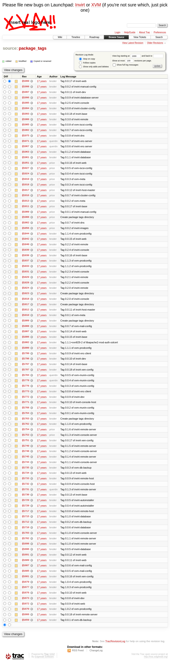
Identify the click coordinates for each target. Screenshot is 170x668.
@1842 (25, 240)
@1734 (25, 477)
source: (10, 48)
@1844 (25, 235)
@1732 (25, 488)
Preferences (160, 32)
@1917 (25, 191)
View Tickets (139, 37)
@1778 (25, 383)
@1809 (25, 323)
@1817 (25, 306)
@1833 (25, 268)
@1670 (25, 614)
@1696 (25, 554)
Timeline (75, 37)
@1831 (25, 273)
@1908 (25, 218)
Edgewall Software (44, 662)
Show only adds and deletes (94, 66)
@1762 (25, 427)
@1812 (25, 312)
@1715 (25, 521)
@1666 (25, 620)
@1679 (25, 587)
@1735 (25, 471)
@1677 (25, 592)
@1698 (25, 548)
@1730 (25, 499)
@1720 (25, 510)
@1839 (25, 251)
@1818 (25, 301)
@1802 (25, 345)
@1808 (25, 328)
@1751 (25, 444)
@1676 (25, 598)
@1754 (25, 433)
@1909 (25, 213)
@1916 (25, 196)
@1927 (25, 169)
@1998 (25, 86)
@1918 (25, 185)
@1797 (25, 367)
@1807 (25, 334)
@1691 (25, 559)
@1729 (25, 504)
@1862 (25, 224)
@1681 (25, 581)
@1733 (25, 482)
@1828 (25, 284)
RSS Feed (78, 655)
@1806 (25, 339)
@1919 (25, 180)
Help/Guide (129, 32)
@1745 (25, 460)
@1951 (25, 163)
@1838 (25, 257)
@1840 (25, 246)
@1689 (25, 565)
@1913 (25, 202)
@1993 (25, 114)
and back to (152, 56)
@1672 (25, 609)
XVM (96, 4)
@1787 (25, 372)
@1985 (25, 125)
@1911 (25, 207)
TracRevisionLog (115, 646)
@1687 (25, 570)
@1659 (25, 625)
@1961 (25, 158)
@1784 (25, 378)
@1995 (25, 103)
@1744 (25, 466)
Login (117, 32)
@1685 (25, 576)
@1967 (25, 147)
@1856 (25, 229)
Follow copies (87, 62)
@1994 (25, 108)
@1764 (25, 416)
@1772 (25, 400)
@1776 (25, 389)
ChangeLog (95, 655)
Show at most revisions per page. (132, 61)
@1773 (25, 394)
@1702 (25, 543)
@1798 (25, 361)
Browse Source (116, 37)
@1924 (25, 174)
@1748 (25, 455)
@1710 (25, 532)
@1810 (25, 317)
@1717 (25, 515)
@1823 (25, 295)
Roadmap (94, 37)
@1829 (25, 279)
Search (159, 37)
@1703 (25, 537)
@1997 (25, 92)
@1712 (25, 526)
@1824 (25, 290)
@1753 (25, 438)
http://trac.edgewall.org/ (156, 662)
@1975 (25, 136)
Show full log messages (125, 65)
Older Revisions (155, 43)
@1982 (25, 130)
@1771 (25, 405)
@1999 (25, 81)
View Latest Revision (132, 43)
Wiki (60, 37)
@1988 (25, 119)
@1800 (25, 350)
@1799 (25, 356)
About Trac (144, 32)
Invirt (80, 4)
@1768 (25, 411)
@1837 (25, 262)
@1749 (25, 449)
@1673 (25, 603)
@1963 (25, 152)
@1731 (25, 493)
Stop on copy (87, 58)
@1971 (25, 141)
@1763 (25, 422)
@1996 (25, 97)
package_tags (33, 48)
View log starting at (127, 56)
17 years (42, 81)
